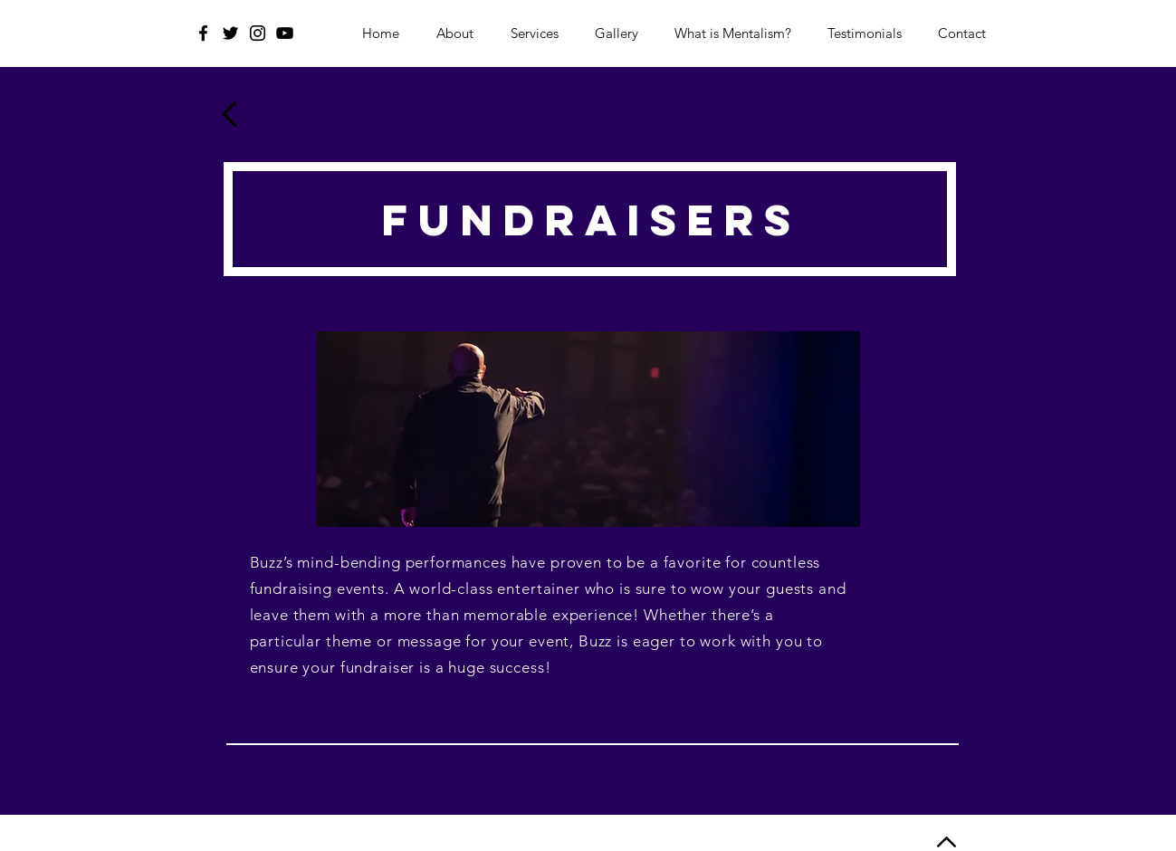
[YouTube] (284, 33)
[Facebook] (203, 33)
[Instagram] (257, 33)
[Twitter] (230, 33)
